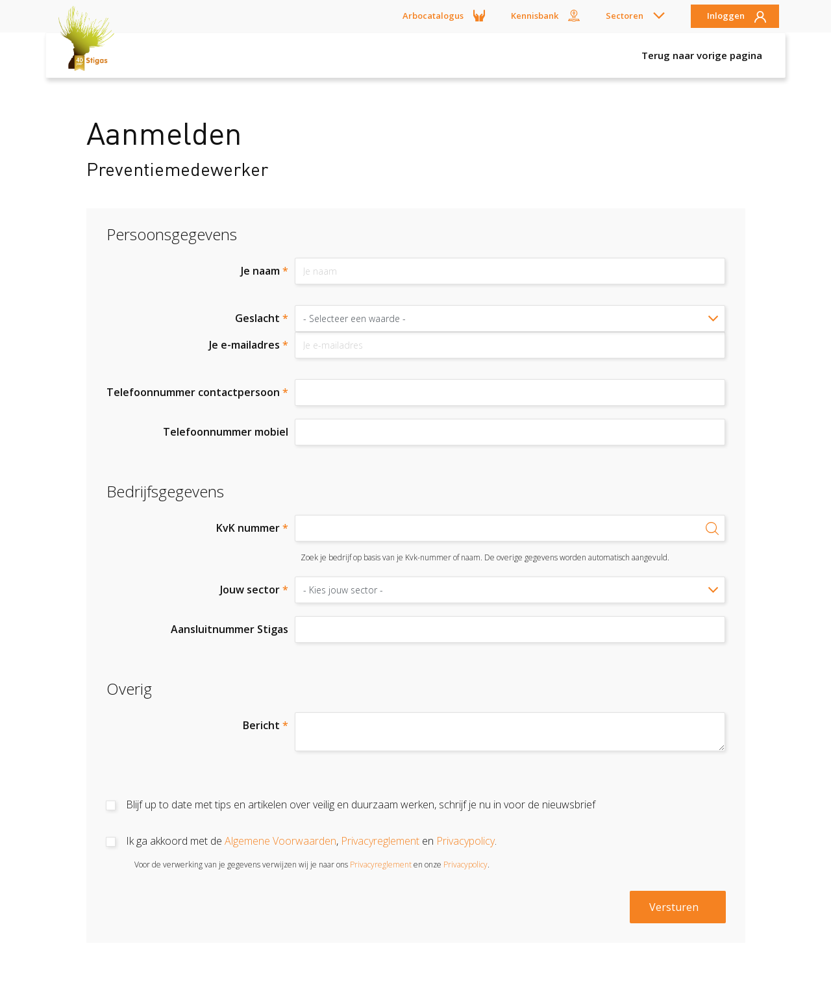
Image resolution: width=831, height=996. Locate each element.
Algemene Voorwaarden (280, 841)
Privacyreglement (380, 841)
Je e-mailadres (248, 345)
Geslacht (261, 318)
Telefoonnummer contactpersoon (197, 392)
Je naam (264, 271)
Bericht (265, 725)
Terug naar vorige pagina (701, 55)
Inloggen (726, 16)
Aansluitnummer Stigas (229, 629)
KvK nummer (252, 528)
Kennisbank (534, 15)
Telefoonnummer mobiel (225, 432)
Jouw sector (254, 589)
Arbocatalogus (433, 15)
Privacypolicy (465, 841)
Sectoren (624, 15)
